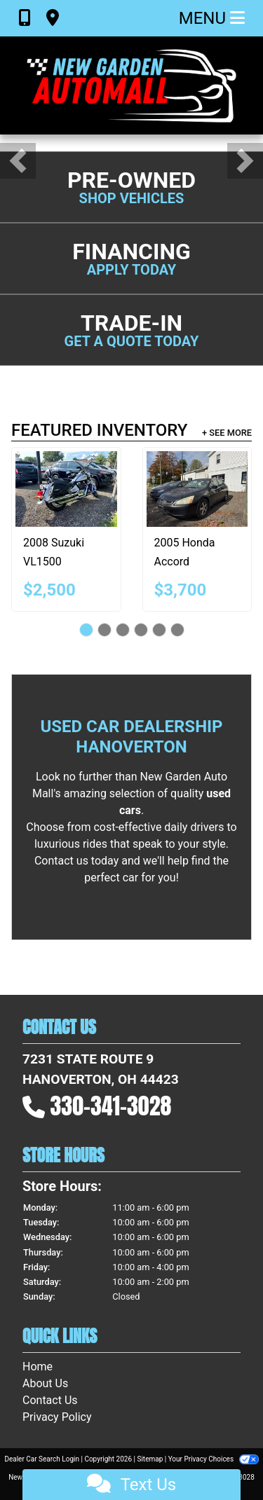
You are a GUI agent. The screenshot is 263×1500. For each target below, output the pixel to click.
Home (37, 1366)
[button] (18, 161)
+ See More (227, 432)
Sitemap (150, 1459)
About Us (45, 1383)
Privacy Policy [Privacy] (57, 1417)
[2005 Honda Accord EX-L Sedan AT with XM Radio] (197, 489)
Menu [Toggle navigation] (212, 18)
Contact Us (50, 1400)
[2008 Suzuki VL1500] (66, 489)
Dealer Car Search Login (41, 1459)
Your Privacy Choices (213, 1459)
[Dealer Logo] (132, 85)
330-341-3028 (111, 1106)
